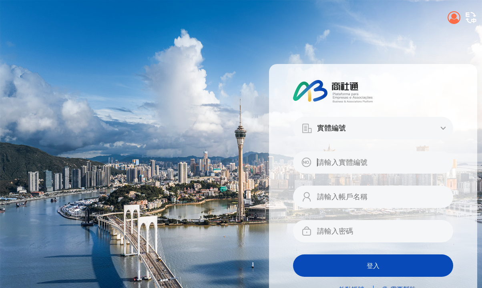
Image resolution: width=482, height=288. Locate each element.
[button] (470, 17)
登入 (373, 265)
